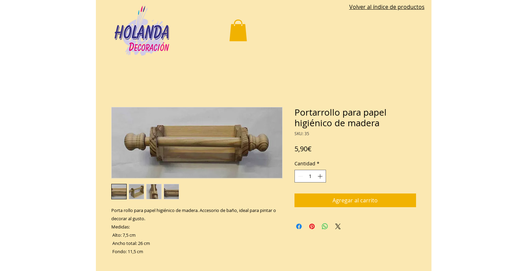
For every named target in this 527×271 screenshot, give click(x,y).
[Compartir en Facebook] (299, 226)
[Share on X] (338, 226)
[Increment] (320, 176)
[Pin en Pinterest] (312, 226)
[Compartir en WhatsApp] (325, 226)
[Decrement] (300, 176)
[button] (238, 30)
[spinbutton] (310, 176)
